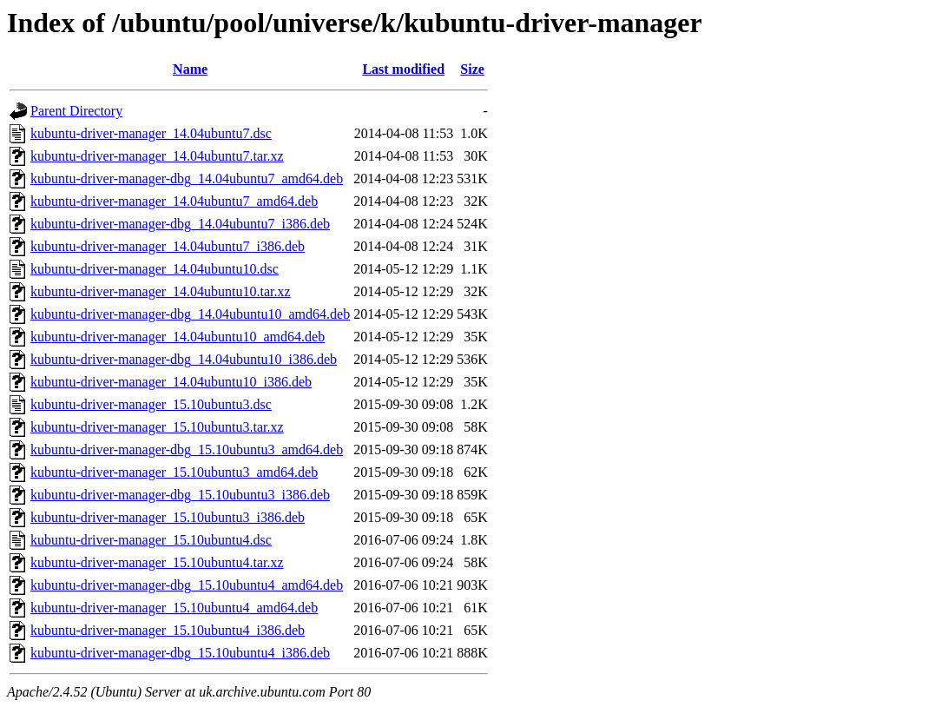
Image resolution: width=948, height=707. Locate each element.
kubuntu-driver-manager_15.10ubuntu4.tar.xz (157, 562)
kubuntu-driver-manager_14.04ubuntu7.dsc (151, 133)
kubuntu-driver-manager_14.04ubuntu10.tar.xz (160, 291)
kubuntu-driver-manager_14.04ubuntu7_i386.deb (167, 246)
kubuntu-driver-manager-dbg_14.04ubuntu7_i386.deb (180, 223)
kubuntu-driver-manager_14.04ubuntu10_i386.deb (171, 381)
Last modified (403, 69)
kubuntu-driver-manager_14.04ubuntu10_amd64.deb (177, 336)
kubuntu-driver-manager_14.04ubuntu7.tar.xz (157, 156)
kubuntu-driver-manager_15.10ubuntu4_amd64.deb (174, 607)
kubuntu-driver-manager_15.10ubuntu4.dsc (151, 539)
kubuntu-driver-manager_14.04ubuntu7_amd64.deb (174, 201)
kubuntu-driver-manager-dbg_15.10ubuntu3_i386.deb (180, 494)
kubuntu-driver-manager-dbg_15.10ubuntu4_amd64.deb (186, 585)
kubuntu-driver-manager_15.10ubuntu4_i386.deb (167, 630)
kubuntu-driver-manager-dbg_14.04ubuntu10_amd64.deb (190, 314)
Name (190, 69)
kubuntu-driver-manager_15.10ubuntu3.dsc (151, 404)
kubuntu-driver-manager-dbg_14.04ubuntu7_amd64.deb (186, 178)
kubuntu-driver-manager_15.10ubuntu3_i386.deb (167, 517)
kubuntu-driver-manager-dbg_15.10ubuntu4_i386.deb (180, 652)
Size (472, 69)
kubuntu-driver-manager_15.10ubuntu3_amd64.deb (174, 472)
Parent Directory (76, 110)
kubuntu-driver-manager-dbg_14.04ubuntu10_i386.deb (183, 359)
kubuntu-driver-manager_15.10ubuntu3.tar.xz (157, 427)
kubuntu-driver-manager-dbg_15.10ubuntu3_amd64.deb (186, 449)
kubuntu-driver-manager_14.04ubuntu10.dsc (154, 268)
